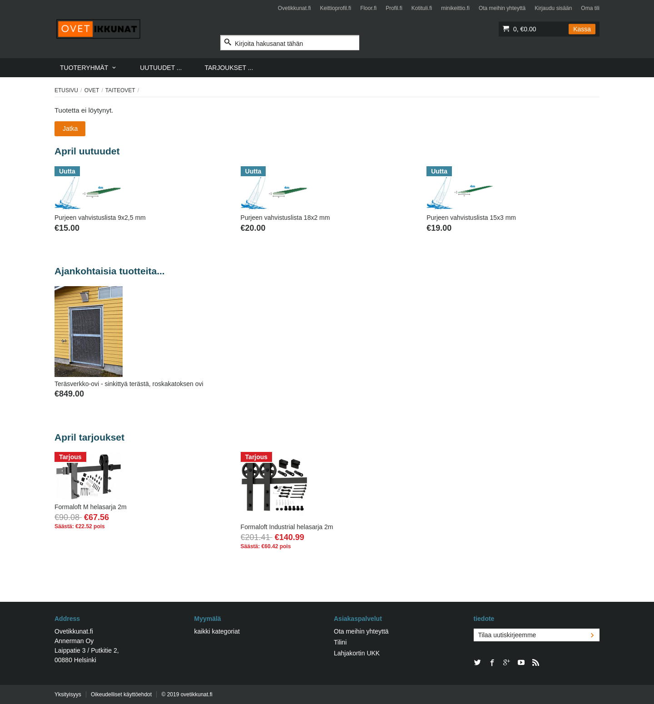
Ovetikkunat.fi (294, 8)
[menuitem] (88, 67)
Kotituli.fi (421, 8)
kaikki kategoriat (217, 631)
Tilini (340, 642)
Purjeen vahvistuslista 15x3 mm (471, 217)
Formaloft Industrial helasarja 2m (287, 526)
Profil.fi (394, 8)
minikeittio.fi (455, 8)
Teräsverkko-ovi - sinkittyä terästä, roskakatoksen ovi (128, 383)
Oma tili (590, 8)
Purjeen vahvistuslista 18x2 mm (285, 217)
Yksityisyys (67, 694)
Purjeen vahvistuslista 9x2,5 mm (100, 217)
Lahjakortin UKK (357, 653)
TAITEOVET (120, 90)
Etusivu (66, 90)
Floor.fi (368, 8)
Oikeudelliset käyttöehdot (121, 694)
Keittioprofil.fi (335, 8)
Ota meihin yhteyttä (502, 8)
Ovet (91, 90)
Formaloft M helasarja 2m (90, 507)
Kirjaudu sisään (553, 8)
